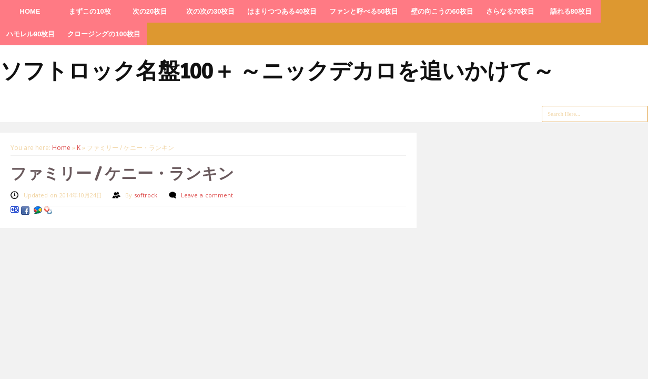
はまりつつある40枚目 (281, 11)
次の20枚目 (150, 11)
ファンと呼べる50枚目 (363, 11)
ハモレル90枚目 (30, 34)
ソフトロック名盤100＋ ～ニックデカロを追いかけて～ (277, 70)
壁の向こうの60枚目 (442, 11)
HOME (30, 11)
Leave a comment (207, 195)
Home (61, 147)
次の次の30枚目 (210, 11)
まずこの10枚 (89, 11)
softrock (146, 195)
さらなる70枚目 (510, 11)
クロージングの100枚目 (103, 34)
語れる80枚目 (571, 11)
